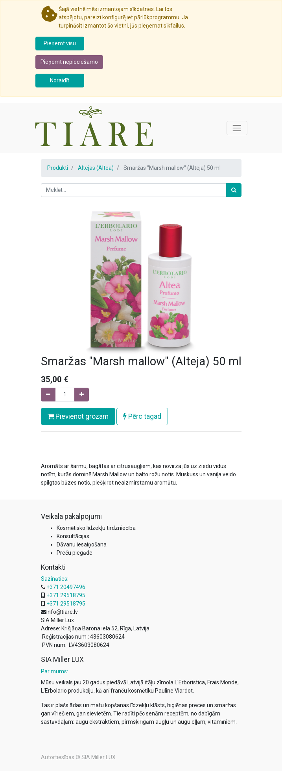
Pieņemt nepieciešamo (69, 62)
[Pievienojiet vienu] (81, 394)
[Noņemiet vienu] (48, 394)
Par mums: (54, 671)
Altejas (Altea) (96, 168)
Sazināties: (54, 579)
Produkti (57, 168)
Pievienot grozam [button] (78, 416)
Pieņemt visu (60, 43)
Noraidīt (59, 80)
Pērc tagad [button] (142, 416)
